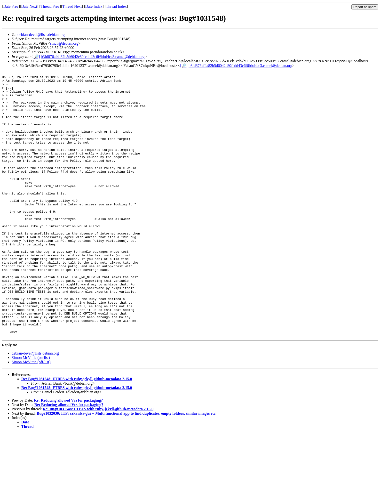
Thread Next (72, 6)
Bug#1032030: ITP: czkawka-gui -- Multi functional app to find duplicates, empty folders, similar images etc (126, 466)
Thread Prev (50, 6)
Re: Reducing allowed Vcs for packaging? (68, 453)
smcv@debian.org (64, 43)
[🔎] (36, 57)
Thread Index (116, 6)
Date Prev (11, 6)
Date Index (94, 6)
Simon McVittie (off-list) (31, 414)
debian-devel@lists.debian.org (41, 34)
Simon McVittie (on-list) (31, 410)
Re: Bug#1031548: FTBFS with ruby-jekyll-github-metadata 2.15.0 (76, 431)
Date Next (29, 6)
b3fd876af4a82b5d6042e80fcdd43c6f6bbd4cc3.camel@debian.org (93, 57)
